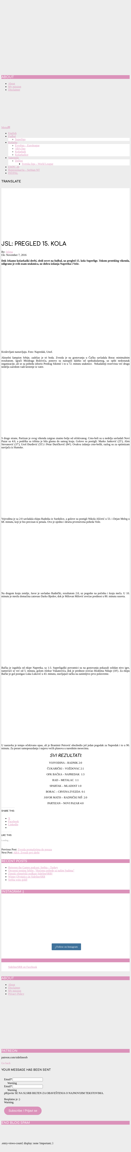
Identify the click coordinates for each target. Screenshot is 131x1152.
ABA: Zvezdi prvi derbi (26, 852)
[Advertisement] (65, 212)
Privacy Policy (16, 993)
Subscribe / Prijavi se (23, 1110)
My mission (14, 990)
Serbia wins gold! (17, 879)
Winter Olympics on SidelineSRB (26, 876)
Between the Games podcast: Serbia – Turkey (33, 867)
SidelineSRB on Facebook (26, 960)
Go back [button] (6, 1063)
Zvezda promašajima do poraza (35, 849)
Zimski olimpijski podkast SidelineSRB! (30, 873)
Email (8, 1079)
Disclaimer (14, 987)
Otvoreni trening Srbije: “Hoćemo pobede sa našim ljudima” (41, 870)
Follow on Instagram (66, 946)
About (11, 984)
